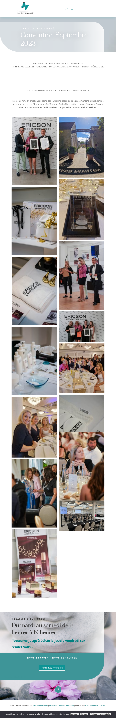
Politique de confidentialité (100, 714)
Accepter (74, 714)
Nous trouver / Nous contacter (43, 665)
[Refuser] (113, 714)
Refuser (84, 714)
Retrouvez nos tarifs (43, 674)
